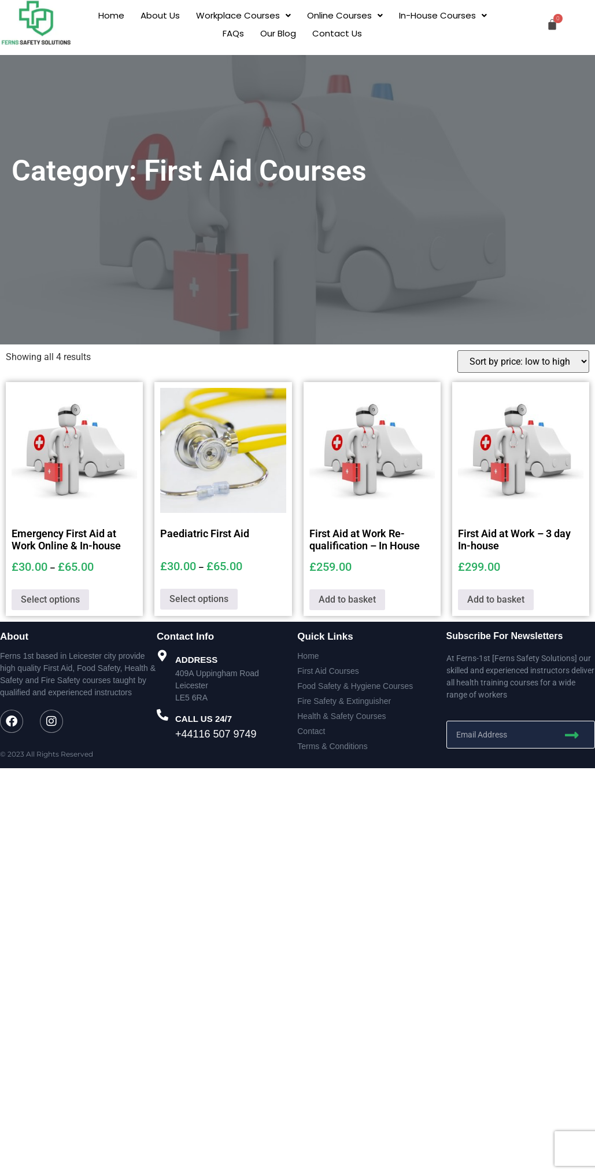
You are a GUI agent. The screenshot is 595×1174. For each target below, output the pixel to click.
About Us (160, 15)
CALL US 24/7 (203, 719)
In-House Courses (443, 15)
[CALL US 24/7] (162, 715)
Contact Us (337, 33)
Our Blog (278, 33)
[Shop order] (523, 361)
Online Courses (345, 15)
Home (111, 15)
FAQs (233, 33)
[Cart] (552, 24)
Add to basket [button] (347, 599)
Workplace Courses (243, 15)
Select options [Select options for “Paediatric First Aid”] (198, 598)
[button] (243, 15)
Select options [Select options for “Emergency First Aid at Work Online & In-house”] (50, 599)
